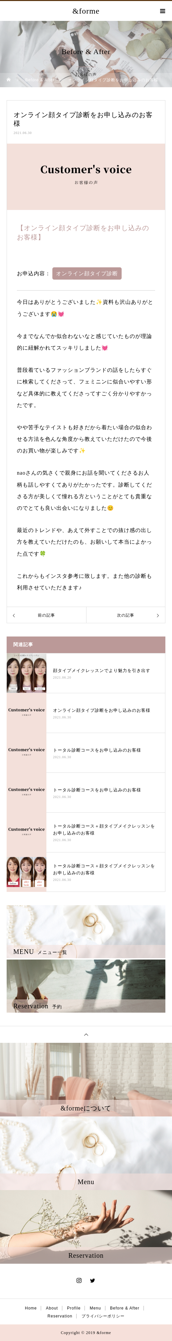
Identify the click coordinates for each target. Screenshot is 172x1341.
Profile (74, 1308)
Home (31, 1308)
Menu (95, 1308)
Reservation (59, 1316)
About (52, 1308)
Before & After (125, 1308)
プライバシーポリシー (103, 1316)
